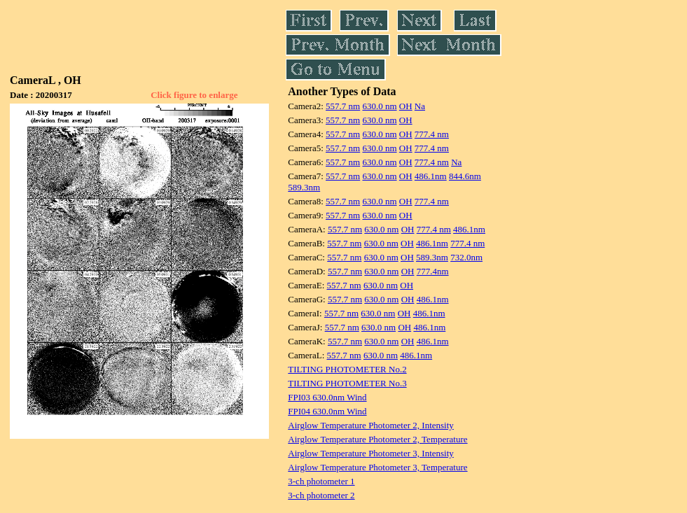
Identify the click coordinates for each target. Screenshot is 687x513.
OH (405, 106)
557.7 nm (343, 106)
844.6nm (465, 176)
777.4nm (433, 271)
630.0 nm (379, 106)
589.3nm (304, 187)
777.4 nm (432, 134)
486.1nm (431, 176)
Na (420, 106)
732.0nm (466, 257)
